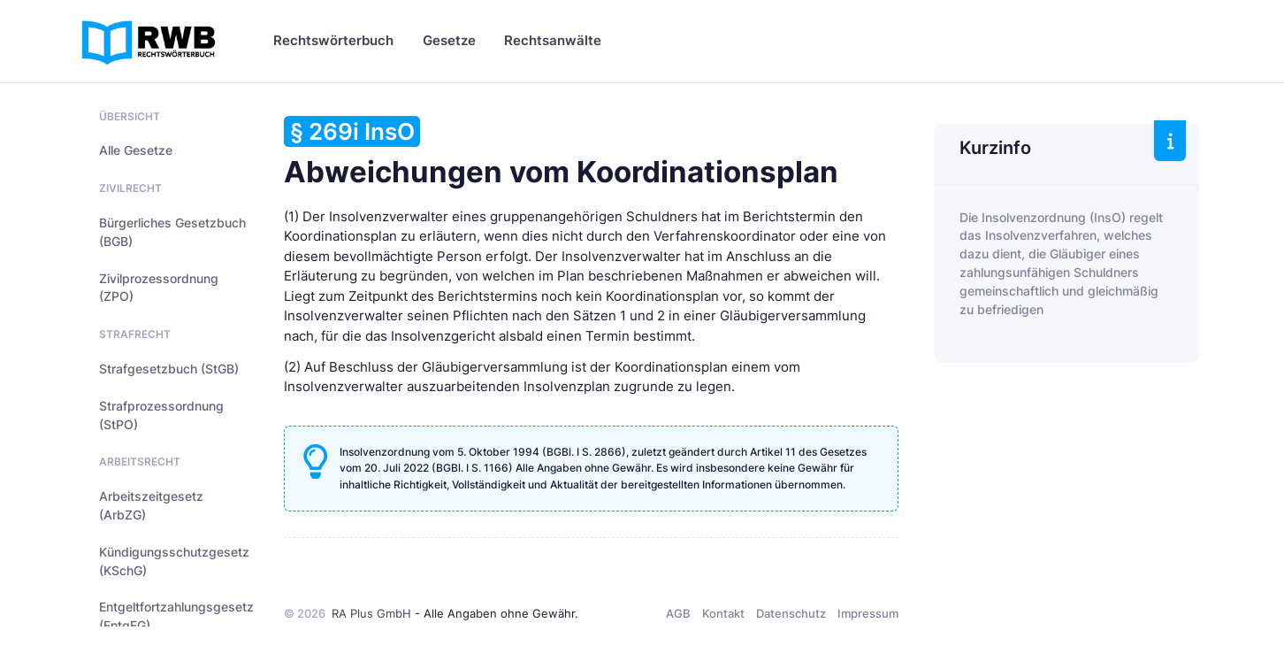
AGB (678, 613)
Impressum (867, 613)
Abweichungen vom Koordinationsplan (561, 152)
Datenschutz (791, 613)
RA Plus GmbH (371, 613)
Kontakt (723, 613)
